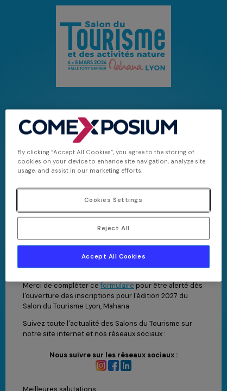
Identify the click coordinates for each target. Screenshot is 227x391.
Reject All (113, 228)
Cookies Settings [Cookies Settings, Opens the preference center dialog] (113, 200)
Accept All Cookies (113, 257)
